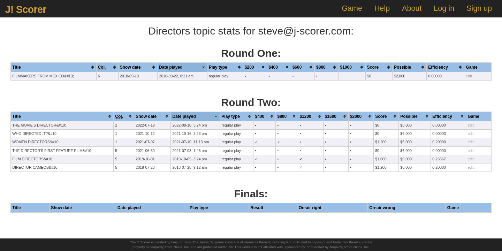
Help (382, 8)
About (411, 8)
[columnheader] (53, 67)
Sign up (479, 8)
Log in (444, 8)
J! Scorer (25, 9)
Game (352, 8)
